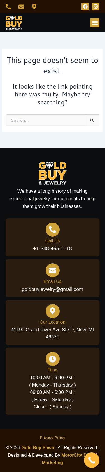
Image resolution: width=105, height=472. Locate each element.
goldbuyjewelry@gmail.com (52, 289)
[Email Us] (53, 270)
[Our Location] (53, 311)
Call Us (52, 240)
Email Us (52, 281)
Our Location (53, 322)
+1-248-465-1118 (52, 248)
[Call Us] (53, 230)
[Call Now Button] (91, 460)
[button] (94, 22)
